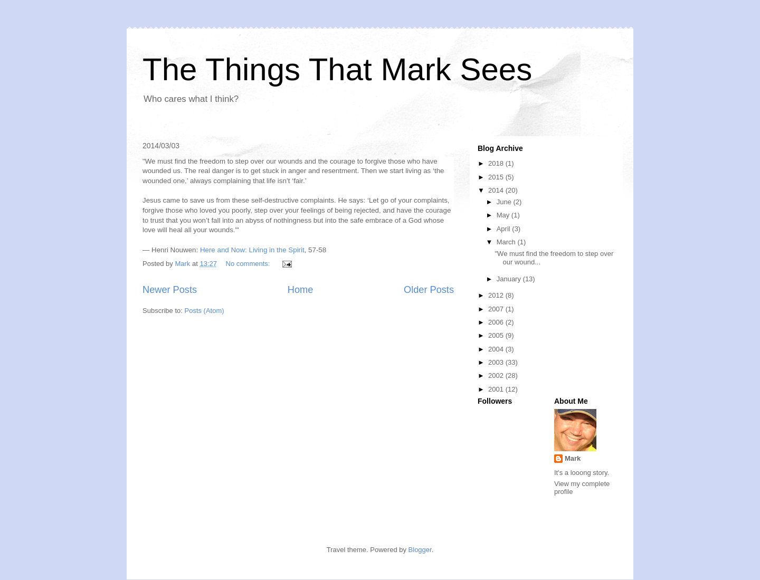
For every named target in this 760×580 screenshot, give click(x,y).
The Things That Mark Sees (337, 69)
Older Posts (429, 289)
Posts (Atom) (204, 311)
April (504, 229)
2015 (497, 177)
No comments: (249, 264)
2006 (497, 322)
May (504, 215)
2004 (497, 349)
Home (301, 289)
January (510, 279)
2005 (497, 335)
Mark (573, 458)
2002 (497, 375)
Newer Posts (169, 289)
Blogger (420, 550)
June (505, 202)
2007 (497, 309)
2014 (497, 190)
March (507, 242)
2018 (497, 163)
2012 (497, 295)
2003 (497, 362)
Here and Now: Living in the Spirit (252, 250)
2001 (497, 389)
